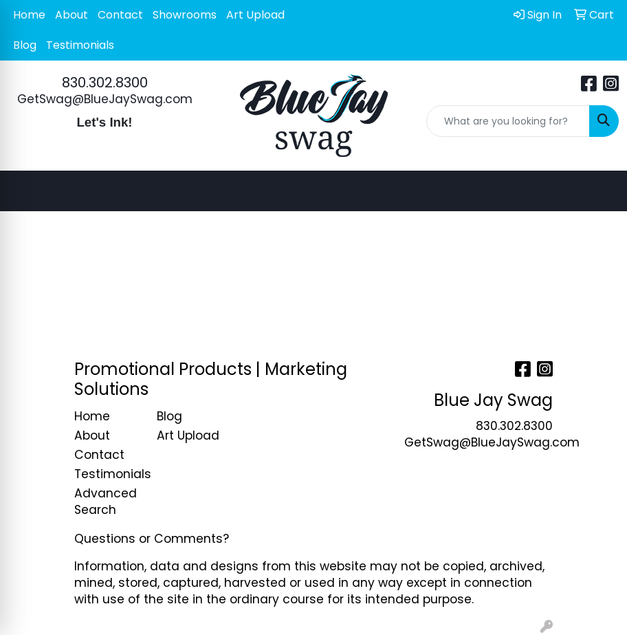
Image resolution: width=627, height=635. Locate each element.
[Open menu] (599, 191)
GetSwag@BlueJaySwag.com (104, 99)
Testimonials (80, 45)
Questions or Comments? (151, 538)
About (71, 15)
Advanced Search (105, 501)
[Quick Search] (508, 121)
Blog (24, 45)
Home (29, 15)
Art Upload (255, 15)
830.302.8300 (105, 82)
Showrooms (185, 15)
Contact (120, 15)
